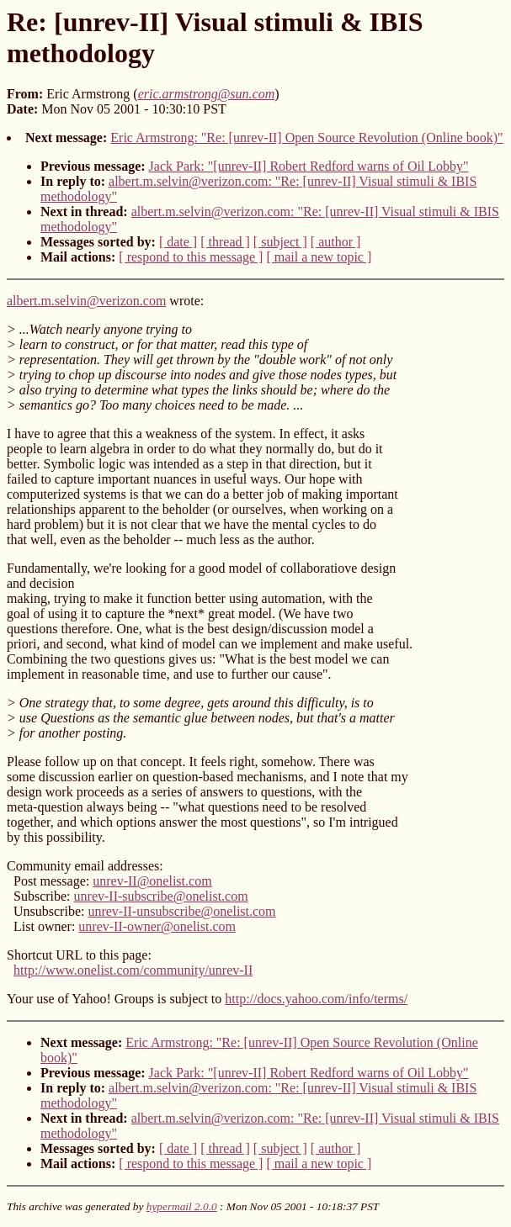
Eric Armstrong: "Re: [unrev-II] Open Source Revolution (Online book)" (306, 137)
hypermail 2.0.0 (181, 1206)
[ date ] (178, 242)
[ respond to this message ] (191, 257)
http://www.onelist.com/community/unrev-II (133, 970)
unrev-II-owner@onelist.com (157, 926)
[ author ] (336, 242)
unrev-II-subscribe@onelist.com (161, 896)
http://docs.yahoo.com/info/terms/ (316, 999)
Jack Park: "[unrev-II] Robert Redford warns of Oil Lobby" (309, 166)
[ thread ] (225, 242)
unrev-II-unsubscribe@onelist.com (181, 911)
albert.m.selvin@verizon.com (86, 301)
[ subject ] (280, 242)
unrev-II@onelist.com (152, 881)
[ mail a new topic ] (318, 257)
